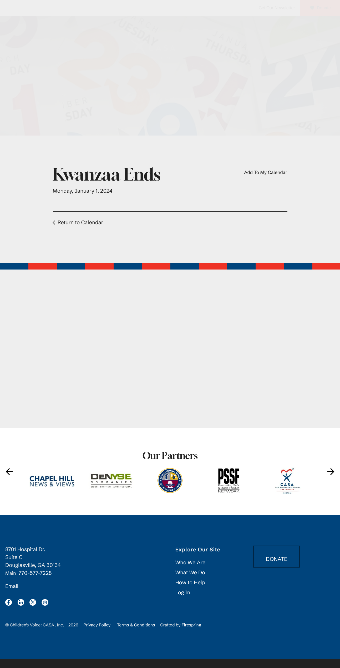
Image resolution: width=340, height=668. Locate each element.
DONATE (276, 565)
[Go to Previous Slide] (9, 480)
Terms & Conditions (136, 634)
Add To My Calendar (265, 181)
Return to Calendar (80, 231)
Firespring (191, 634)
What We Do (190, 581)
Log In (182, 601)
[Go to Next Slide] (331, 480)
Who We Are (190, 571)
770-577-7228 (35, 582)
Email (11, 595)
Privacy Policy (96, 634)
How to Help (190, 591)
